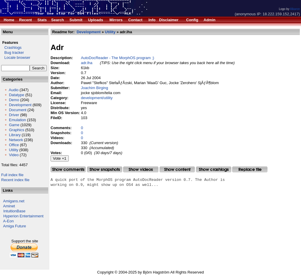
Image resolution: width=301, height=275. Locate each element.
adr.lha (86, 63)
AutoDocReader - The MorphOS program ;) (117, 58)
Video (14, 155)
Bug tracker (12, 52)
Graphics (16, 130)
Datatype (16, 95)
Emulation (17, 120)
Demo (14, 100)
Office (14, 145)
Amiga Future (14, 226)
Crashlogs (11, 47)
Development (20, 105)
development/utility (97, 98)
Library (15, 135)
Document (17, 110)
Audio (14, 90)
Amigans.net (13, 201)
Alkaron (295, 9)
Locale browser (15, 57)
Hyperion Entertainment (23, 216)
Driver (14, 115)
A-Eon (8, 221)
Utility (13, 150)
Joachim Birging (94, 88)
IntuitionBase (14, 211)
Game (14, 125)
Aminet (9, 206)
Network (16, 140)
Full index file (12, 175)
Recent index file (15, 180)
